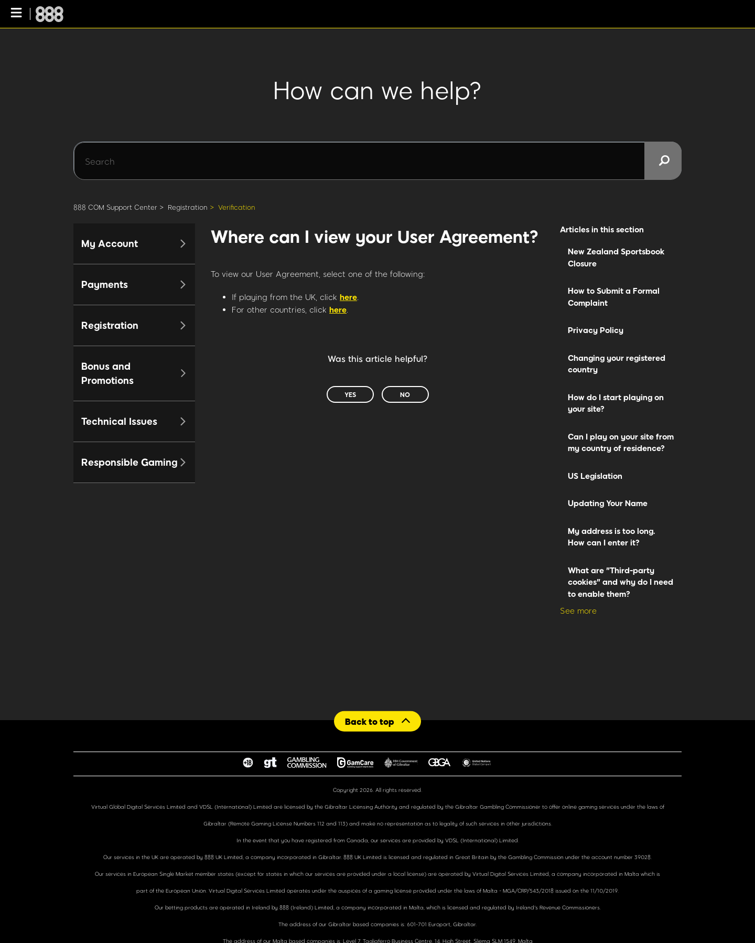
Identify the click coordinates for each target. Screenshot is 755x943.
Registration (188, 207)
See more (578, 610)
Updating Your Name (608, 503)
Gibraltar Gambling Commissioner (498, 806)
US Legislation (595, 475)
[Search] (377, 161)
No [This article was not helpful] (405, 394)
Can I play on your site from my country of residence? (621, 442)
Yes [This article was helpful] (350, 394)
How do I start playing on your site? (616, 403)
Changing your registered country (616, 363)
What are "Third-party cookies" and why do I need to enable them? (620, 581)
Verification (236, 207)
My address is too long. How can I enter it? (611, 537)
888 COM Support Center (115, 207)
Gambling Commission (536, 857)
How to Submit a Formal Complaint (614, 296)
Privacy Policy (595, 330)
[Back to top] (377, 721)
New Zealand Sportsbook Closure (616, 257)
